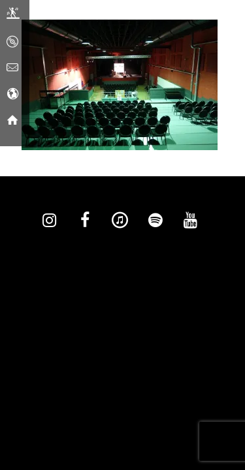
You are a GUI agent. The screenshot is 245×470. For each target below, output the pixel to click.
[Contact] (12, 68)
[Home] (12, 121)
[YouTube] (191, 221)
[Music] (12, 42)
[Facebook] (85, 221)
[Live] (13, 16)
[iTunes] (120, 221)
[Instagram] (50, 221)
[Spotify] (155, 221)
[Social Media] (12, 94)
